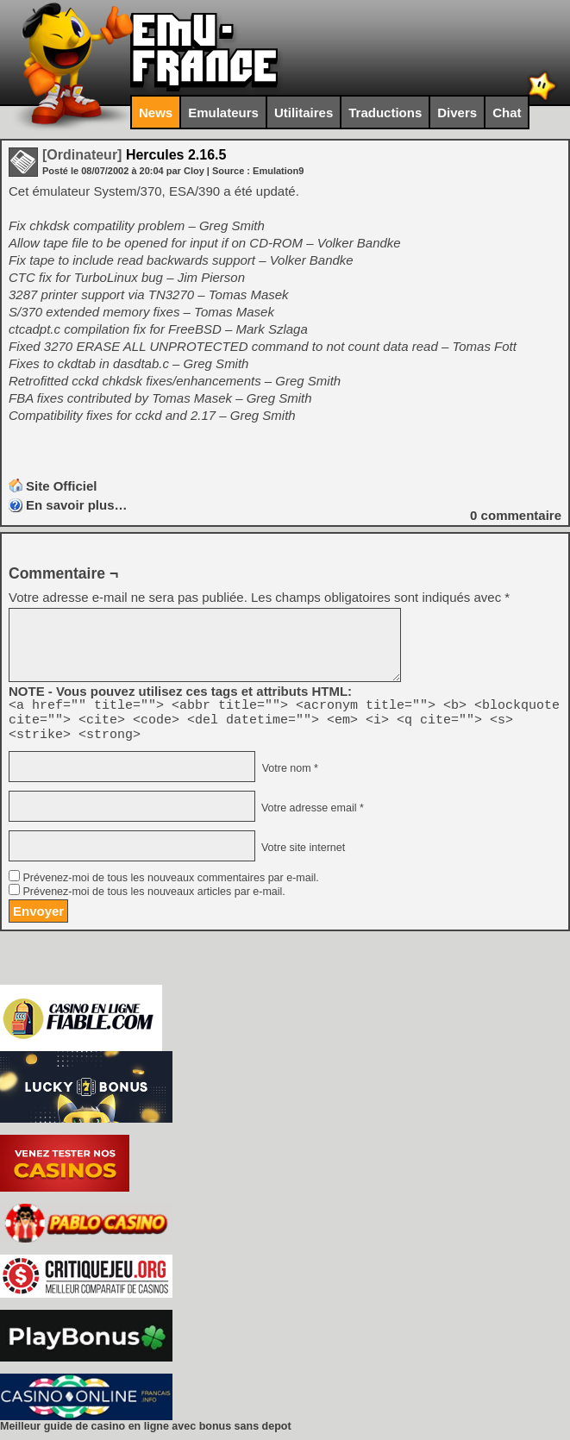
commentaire (515, 515)
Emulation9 (278, 171)
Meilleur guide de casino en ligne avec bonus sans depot (145, 1434)
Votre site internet (301, 855)
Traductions (385, 112)
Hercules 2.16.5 (134, 154)
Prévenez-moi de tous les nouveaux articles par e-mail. (153, 899)
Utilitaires (303, 112)
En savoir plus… (77, 505)
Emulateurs (223, 112)
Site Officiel (61, 486)
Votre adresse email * (310, 816)
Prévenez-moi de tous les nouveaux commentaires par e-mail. (170, 886)
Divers (457, 112)
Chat (506, 112)
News (155, 112)
